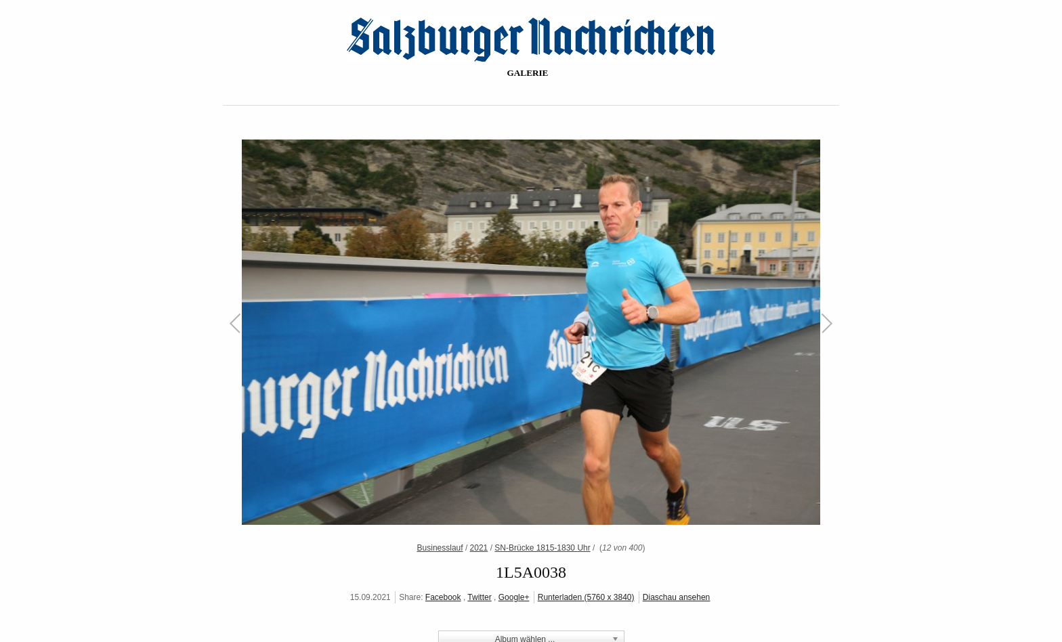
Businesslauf (440, 548)
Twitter (479, 597)
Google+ (514, 597)
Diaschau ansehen (676, 597)
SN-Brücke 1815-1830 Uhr (542, 548)
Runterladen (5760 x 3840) (586, 597)
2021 (479, 548)
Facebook (443, 597)
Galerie (528, 73)
